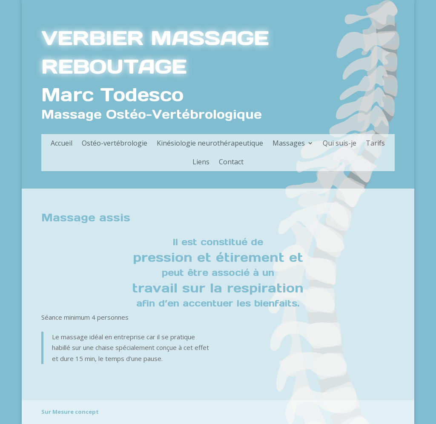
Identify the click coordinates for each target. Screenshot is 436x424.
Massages (288, 143)
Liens (200, 161)
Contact (231, 161)
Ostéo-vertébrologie (114, 143)
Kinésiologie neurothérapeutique (210, 143)
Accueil (61, 143)
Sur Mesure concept (70, 411)
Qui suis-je (339, 143)
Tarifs (375, 143)
